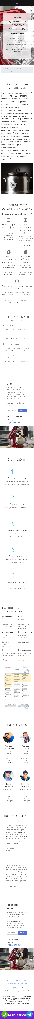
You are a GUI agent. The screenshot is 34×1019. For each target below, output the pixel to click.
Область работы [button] (16, 987)
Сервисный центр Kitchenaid (12, 69)
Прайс (18, 980)
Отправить (22, 410)
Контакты (26, 980)
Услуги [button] (8, 980)
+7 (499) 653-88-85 (17, 33)
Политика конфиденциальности (16, 984)
